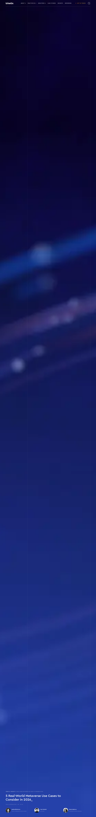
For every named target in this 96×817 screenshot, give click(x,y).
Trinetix (8, 791)
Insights (13, 791)
